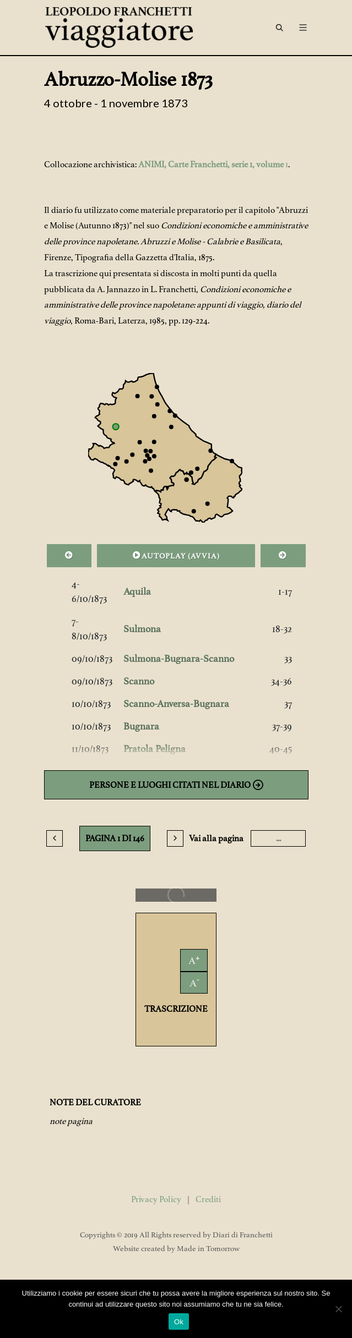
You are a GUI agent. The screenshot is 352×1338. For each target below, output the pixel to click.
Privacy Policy (156, 1199)
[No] (338, 1308)
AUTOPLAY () (176, 555)
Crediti (208, 1199)
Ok (178, 1322)
